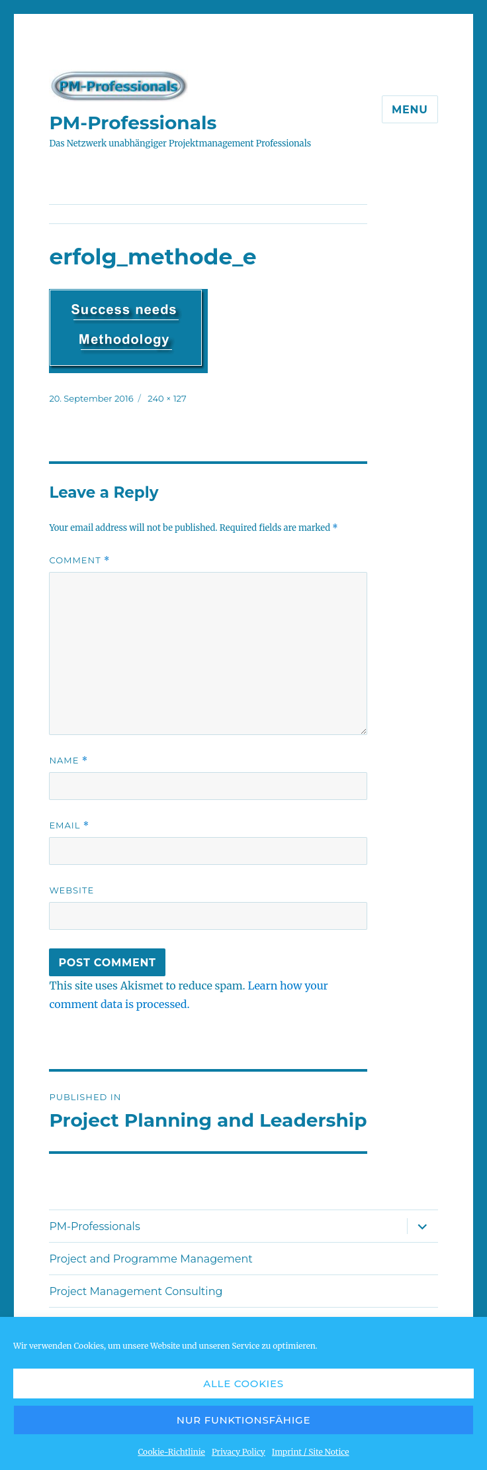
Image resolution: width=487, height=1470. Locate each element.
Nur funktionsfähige (243, 1420)
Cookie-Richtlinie (171, 1452)
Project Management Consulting (135, 1291)
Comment (79, 560)
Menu (410, 109)
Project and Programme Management (150, 1259)
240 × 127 (167, 398)
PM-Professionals (132, 122)
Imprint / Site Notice (310, 1452)
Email (69, 825)
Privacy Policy (238, 1452)
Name (68, 760)
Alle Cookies (243, 1383)
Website (71, 890)
